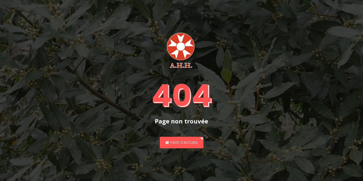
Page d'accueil (181, 142)
